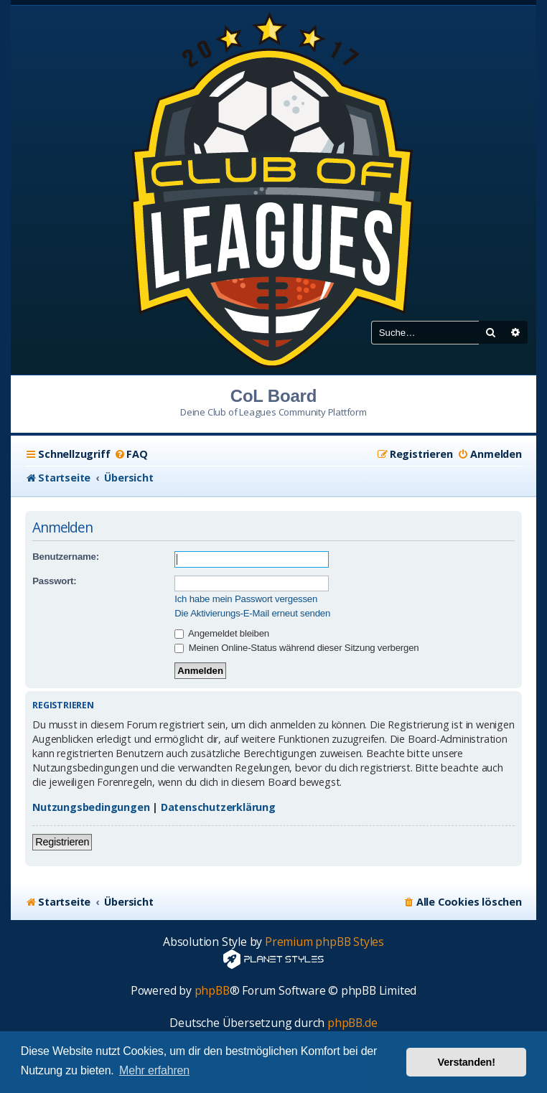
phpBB (212, 990)
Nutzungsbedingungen (90, 807)
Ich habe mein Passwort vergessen (245, 599)
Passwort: (54, 581)
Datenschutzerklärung (218, 807)
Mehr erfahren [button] (154, 1070)
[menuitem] (130, 454)
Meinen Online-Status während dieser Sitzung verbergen (296, 647)
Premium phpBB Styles (324, 941)
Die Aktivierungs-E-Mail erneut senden (252, 613)
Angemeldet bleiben (221, 633)
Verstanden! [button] (466, 1062)
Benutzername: (65, 556)
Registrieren (62, 842)
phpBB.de (352, 1023)
